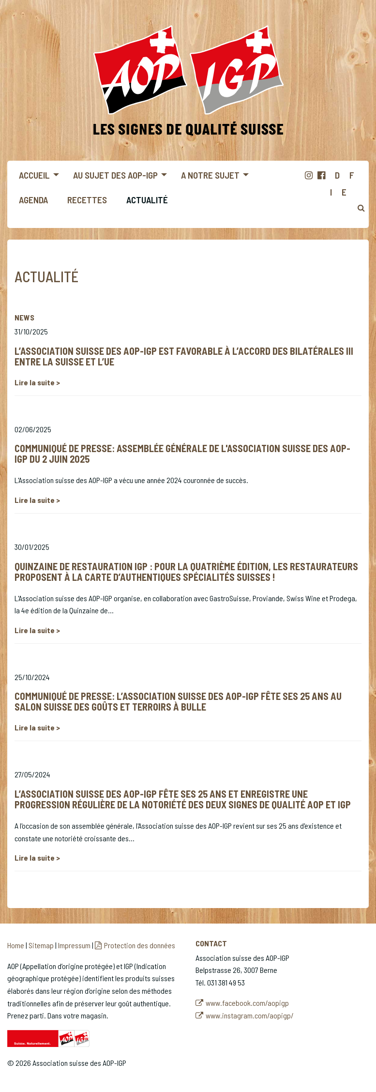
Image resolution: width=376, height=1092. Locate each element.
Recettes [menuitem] (87, 199)
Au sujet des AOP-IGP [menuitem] (115, 175)
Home (15, 945)
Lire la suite (35, 382)
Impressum (74, 945)
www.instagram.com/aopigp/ (250, 1015)
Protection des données (139, 945)
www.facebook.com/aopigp (247, 1002)
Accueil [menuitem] (34, 175)
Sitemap (41, 945)
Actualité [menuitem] (147, 199)
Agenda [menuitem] (33, 199)
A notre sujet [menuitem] (210, 175)
